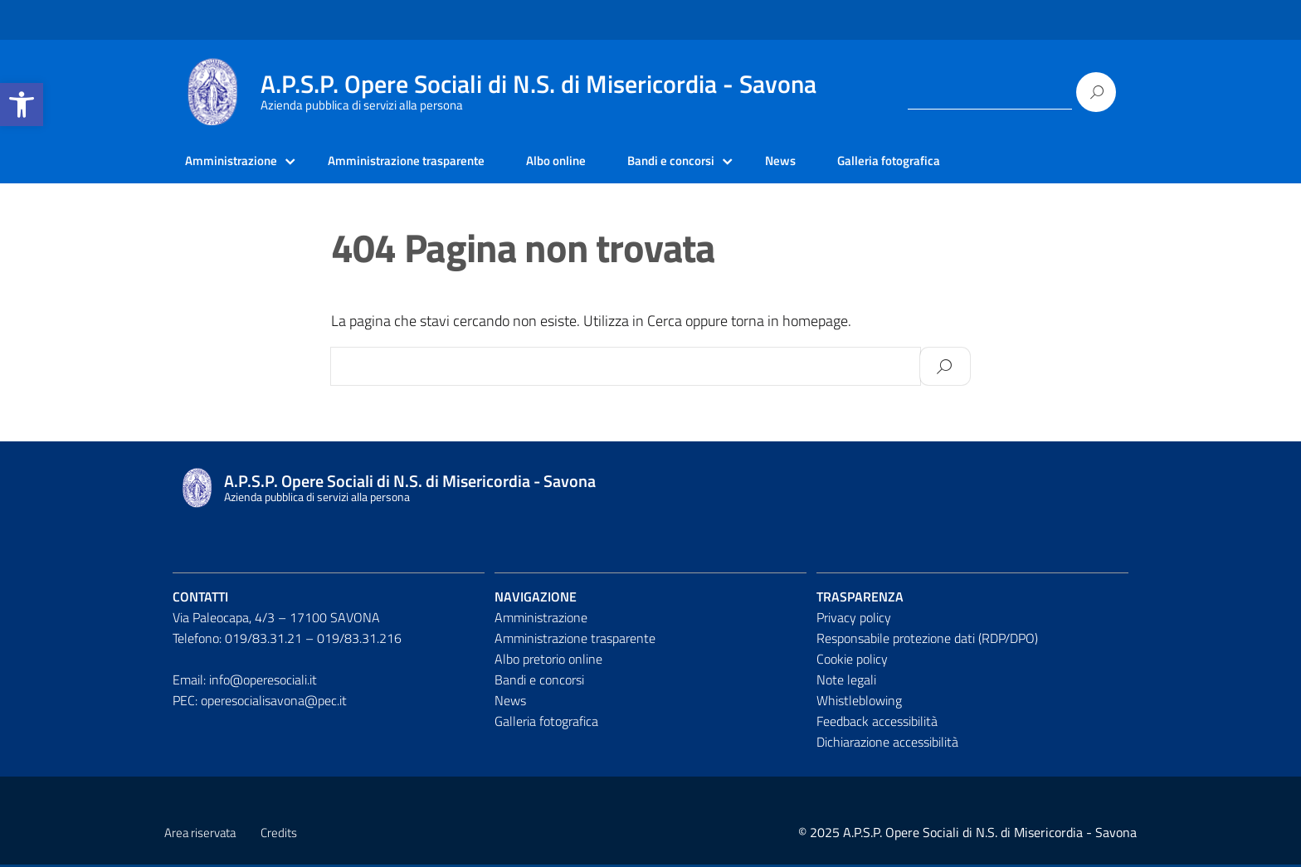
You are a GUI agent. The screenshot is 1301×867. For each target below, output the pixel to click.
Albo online (575, 162)
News (808, 162)
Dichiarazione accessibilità (887, 743)
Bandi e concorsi (695, 162)
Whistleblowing (859, 702)
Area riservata (200, 835)
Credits (279, 835)
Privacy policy (853, 620)
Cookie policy (852, 660)
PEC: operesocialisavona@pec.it (260, 702)
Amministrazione (233, 162)
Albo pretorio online (548, 660)
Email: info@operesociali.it (245, 681)
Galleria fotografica (920, 162)
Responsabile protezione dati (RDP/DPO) (927, 640)
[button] (21, 104)
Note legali (846, 681)
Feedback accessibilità (877, 723)
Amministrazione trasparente (417, 162)
